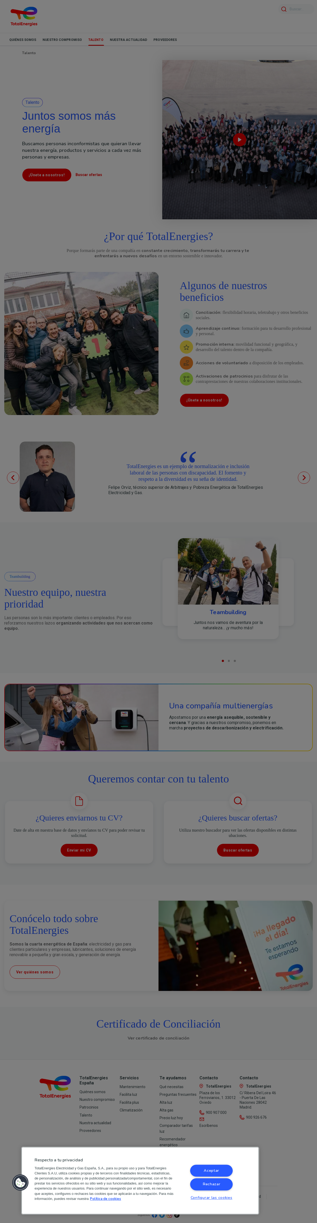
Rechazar (211, 1184)
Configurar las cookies (211, 1197)
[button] (20, 1182)
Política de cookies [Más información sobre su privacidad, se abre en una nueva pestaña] (105, 1198)
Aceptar (211, 1170)
